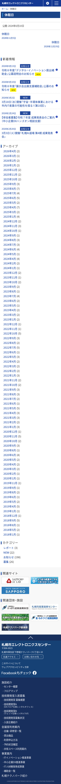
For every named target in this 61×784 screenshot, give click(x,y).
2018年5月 (9, 530)
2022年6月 (9, 352)
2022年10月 (10, 333)
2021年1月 (9, 427)
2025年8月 (9, 189)
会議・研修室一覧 (12, 731)
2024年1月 (9, 268)
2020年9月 (9, 445)
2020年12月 (10, 431)
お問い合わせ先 (31, 656)
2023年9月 (9, 287)
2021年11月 (10, 380)
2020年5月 (9, 460)
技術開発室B (16, 712)
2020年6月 (9, 455)
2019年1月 (9, 511)
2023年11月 (10, 277)
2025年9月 (9, 184)
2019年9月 (9, 488)
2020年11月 (10, 436)
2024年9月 (9, 235)
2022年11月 (10, 329)
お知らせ (8, 557)
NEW (6, 552)
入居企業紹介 (11, 722)
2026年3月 (9, 156)
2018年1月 (9, 534)
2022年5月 (9, 357)
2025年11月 (10, 174)
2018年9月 (9, 520)
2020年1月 (9, 478)
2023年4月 (9, 310)
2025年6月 (9, 198)
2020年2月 (9, 473)
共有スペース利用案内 (15, 748)
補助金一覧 (9, 771)
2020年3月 (9, 469)
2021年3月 (9, 418)
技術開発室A (18, 705)
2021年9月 (9, 389)
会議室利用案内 (11, 726)
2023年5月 (9, 305)
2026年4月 (9, 151)
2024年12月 (10, 221)
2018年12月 (10, 516)
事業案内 (7, 753)
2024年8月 (9, 240)
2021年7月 (9, 399)
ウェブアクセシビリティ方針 (15, 666)
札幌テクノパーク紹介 (14, 775)
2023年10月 (10, 282)
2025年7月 (9, 193)
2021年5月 (9, 408)
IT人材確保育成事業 (14, 766)
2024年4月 (9, 259)
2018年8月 (9, 525)
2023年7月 (9, 296)
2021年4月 (9, 413)
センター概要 (11, 686)
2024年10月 (10, 231)
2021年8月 (9, 394)
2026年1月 (9, 165)
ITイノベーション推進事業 (17, 757)
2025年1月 (9, 216)
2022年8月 (9, 343)
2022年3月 (9, 366)
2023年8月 (9, 291)
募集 (6, 562)
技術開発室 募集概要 (14, 699)
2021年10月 (10, 385)
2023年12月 (10, 273)
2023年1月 (9, 319)
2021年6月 (9, 403)
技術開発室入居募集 (13, 695)
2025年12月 (10, 170)
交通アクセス (9, 656)
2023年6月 (9, 301)
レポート (8, 548)
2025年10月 (10, 179)
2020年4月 (9, 464)
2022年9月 (9, 338)
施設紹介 (7, 682)
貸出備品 (8, 735)
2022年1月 (9, 375)
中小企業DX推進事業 (14, 762)
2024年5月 (9, 254)
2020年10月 (10, 441)
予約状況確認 (11, 744)
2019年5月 (9, 502)
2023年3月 (9, 315)
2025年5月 (9, 202)
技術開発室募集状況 (14, 717)
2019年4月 (9, 506)
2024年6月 (9, 249)
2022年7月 (9, 347)
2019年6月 (9, 497)
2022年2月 (9, 371)
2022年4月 (9, 361)
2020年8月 (9, 450)
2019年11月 (10, 483)
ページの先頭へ (30, 637)
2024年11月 (10, 226)
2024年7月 (9, 245)
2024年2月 (9, 263)
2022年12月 (10, 324)
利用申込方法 (11, 740)
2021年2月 (9, 422)
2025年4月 (9, 207)
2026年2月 (9, 160)
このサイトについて (11, 663)
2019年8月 (9, 492)
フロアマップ (11, 691)
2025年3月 (9, 212)
